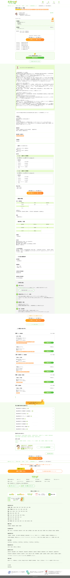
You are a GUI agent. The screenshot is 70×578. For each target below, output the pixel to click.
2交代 (9, 546)
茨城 (21, 511)
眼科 (33, 553)
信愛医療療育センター (33, 5)
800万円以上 (37, 542)
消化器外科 (10, 553)
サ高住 (38, 537)
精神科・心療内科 (50, 553)
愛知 (11, 513)
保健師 (17, 525)
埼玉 (16, 511)
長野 (26, 509)
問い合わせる (21, 287)
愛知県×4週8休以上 (18, 435)
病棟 (39, 440)
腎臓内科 (39, 551)
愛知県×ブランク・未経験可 (43, 435)
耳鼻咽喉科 (37, 553)
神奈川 (14, 511)
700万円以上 (31, 542)
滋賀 (18, 515)
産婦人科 (30, 553)
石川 (19, 509)
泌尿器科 (44, 553)
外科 (47, 551)
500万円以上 (20, 542)
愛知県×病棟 (51, 435)
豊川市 (27, 5)
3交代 (12, 546)
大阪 (11, 515)
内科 (17, 551)
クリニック (32, 535)
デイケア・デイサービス (25, 537)
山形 (27, 507)
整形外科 (19, 553)
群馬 (26, 511)
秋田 (24, 507)
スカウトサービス (20, 481)
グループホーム (33, 537)
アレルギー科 (23, 555)
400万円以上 (15, 542)
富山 (16, 509)
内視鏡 (53, 530)
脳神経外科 (14, 553)
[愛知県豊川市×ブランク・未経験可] (35, 416)
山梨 (24, 509)
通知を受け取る (35, 57)
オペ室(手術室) (15, 530)
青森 (17, 507)
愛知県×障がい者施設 (31, 436)
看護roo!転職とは (11, 479)
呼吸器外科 (51, 551)
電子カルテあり (56, 560)
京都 (13, 515)
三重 (18, 513)
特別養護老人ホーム (53, 535)
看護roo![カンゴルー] (11, 5)
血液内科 (35, 551)
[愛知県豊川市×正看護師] (35, 421)
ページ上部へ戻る (35, 324)
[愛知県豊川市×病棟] (35, 419)
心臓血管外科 (56, 551)
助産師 (20, 525)
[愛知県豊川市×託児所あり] (35, 413)
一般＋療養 (18, 535)
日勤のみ (16, 442)
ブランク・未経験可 (35, 440)
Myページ (18, 479)
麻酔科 (60, 553)
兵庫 (16, 515)
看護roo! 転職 (18, 5)
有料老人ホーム (17, 537)
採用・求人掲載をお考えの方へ (27, 485)
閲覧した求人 (10, 481)
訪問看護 (30, 530)
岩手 (20, 507)
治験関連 (57, 530)
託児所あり (29, 440)
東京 (11, 511)
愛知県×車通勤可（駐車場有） (27, 435)
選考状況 (27, 479)
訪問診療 (50, 530)
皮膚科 (41, 553)
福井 (21, 509)
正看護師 (42, 440)
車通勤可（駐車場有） (23, 440)
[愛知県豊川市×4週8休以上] (35, 408)
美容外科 (9, 551)
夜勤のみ (19, 546)
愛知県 (23, 5)
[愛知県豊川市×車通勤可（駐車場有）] (35, 411)
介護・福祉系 (34, 530)
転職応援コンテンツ (29, 481)
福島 (29, 507)
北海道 (14, 507)
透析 (26, 530)
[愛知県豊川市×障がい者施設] (35, 426)
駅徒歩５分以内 (25, 560)
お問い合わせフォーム (13, 485)
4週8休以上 (17, 440)
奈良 (21, 515)
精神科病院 (27, 535)
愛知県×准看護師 (24, 436)
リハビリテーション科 (16, 555)
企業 (58, 537)
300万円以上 (10, 542)
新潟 (14, 509)
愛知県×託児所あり (35, 435)
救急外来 (20, 530)
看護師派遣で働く (38, 481)
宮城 (22, 507)
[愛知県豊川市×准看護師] (35, 424)
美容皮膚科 (14, 551)
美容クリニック (38, 535)
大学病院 (13, 535)
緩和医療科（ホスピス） (31, 555)
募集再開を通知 (49, 453)
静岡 (16, 513)
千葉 (19, 511)
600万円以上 (26, 542)
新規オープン (10, 560)
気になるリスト (56, 479)
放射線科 (56, 553)
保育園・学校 (45, 530)
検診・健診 (40, 530)
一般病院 (9, 535)
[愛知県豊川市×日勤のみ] (35, 429)
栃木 (24, 511)
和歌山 (23, 515)
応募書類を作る (47, 479)
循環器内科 (31, 551)
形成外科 (23, 553)
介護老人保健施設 (11, 537)
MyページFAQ (47, 481)
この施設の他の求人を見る (35, 61)
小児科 (26, 553)
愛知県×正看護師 (18, 436)
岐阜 (13, 513)
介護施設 (47, 535)
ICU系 (24, 530)
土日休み (19, 560)
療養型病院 (23, 535)
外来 (11, 530)
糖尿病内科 (43, 551)
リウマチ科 (10, 555)
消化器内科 (26, 551)
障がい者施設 (51, 440)
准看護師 (46, 440)
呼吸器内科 (21, 551)
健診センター (48, 537)
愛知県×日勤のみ (37, 436)
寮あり (38, 560)
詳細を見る (49, 342)
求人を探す (37, 479)
